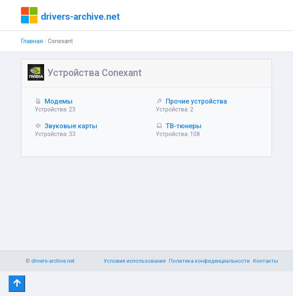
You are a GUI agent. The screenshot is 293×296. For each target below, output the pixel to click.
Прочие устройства (196, 101)
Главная (32, 41)
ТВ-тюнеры (184, 126)
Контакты (265, 261)
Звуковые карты (71, 126)
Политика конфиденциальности (209, 261)
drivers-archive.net (80, 16)
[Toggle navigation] (17, 283)
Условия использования (134, 261)
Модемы (59, 101)
